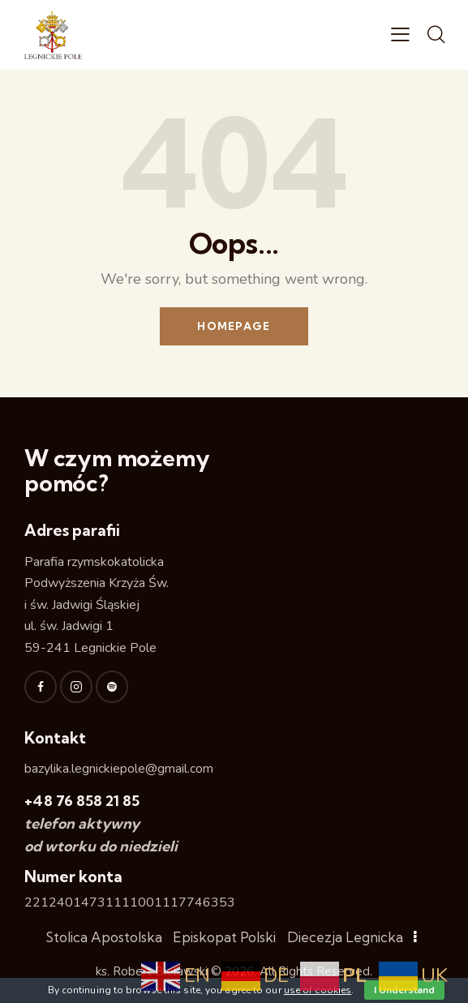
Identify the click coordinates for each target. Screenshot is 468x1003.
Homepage (233, 325)
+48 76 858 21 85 (82, 800)
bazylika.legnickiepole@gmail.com (118, 769)
